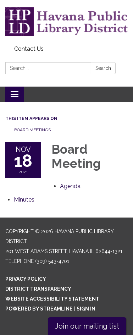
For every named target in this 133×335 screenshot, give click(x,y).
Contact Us (29, 48)
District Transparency (38, 289)
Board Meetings (32, 129)
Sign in (86, 309)
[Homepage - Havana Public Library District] (66, 21)
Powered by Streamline (39, 309)
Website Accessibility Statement (52, 299)
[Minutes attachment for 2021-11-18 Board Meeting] (24, 199)
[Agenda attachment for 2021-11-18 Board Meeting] (70, 186)
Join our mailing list (87, 326)
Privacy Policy (25, 279)
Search (103, 68)
